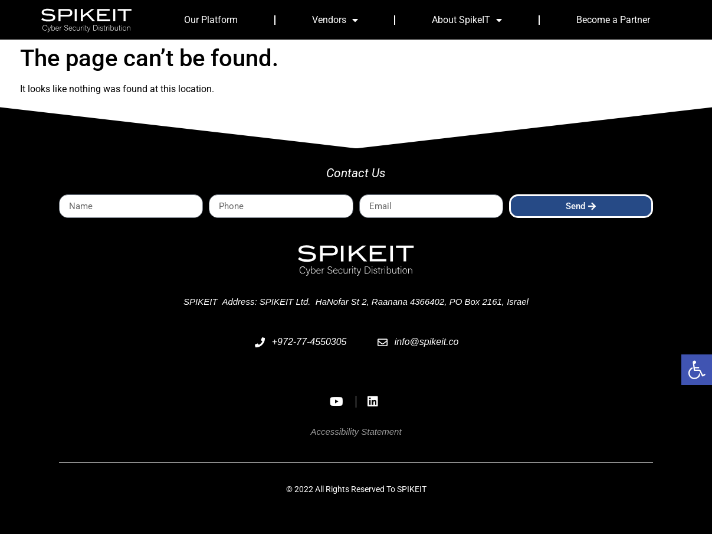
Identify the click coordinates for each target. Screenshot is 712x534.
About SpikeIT (467, 20)
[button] (696, 369)
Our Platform (211, 19)
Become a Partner (613, 19)
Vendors (335, 20)
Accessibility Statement (355, 431)
